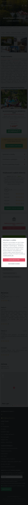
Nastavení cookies (14, 263)
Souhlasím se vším (14, 259)
